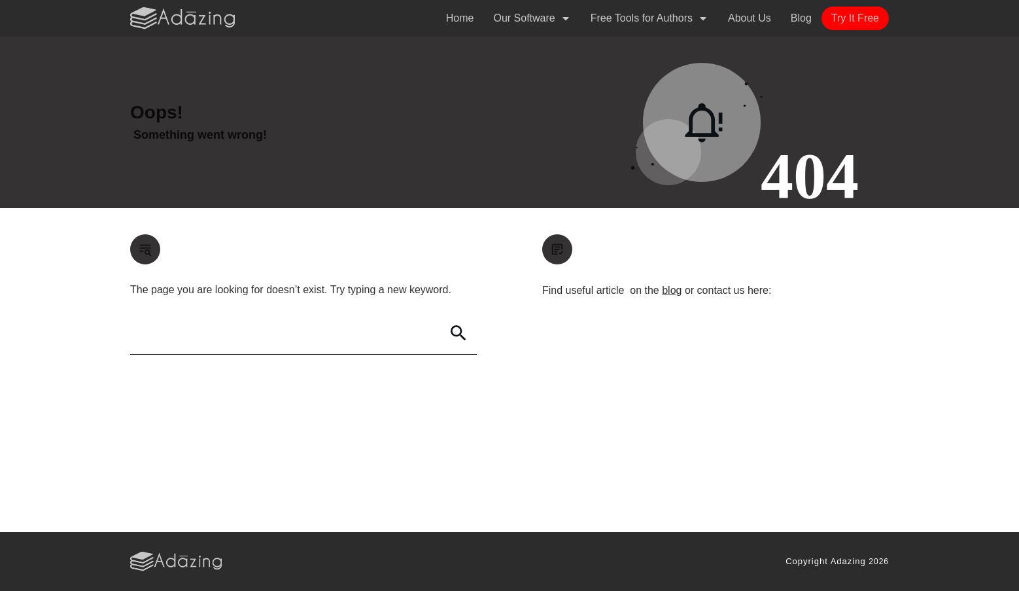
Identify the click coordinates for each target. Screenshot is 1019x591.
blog (672, 290)
